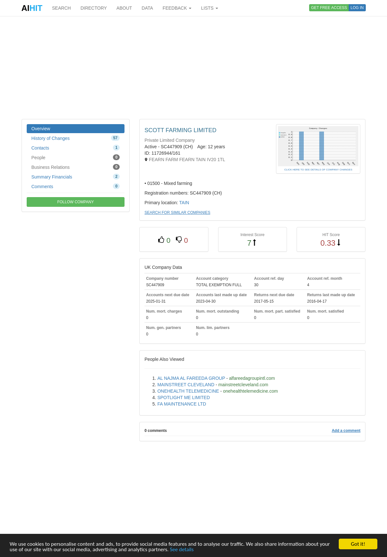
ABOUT (124, 8)
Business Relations (76, 167)
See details (182, 549)
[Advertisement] (194, 68)
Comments (76, 186)
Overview (41, 128)
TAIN (184, 202)
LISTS (209, 8)
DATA (147, 8)
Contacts (76, 148)
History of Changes (76, 138)
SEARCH (61, 8)
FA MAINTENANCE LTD (181, 403)
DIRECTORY (93, 8)
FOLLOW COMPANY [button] (75, 202)
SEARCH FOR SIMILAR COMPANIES (177, 212)
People (76, 157)
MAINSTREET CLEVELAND (185, 384)
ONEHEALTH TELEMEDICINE (188, 391)
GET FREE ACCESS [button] (329, 7)
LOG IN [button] (357, 7)
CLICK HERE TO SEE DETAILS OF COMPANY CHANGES (318, 169)
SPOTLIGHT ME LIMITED (183, 397)
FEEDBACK (177, 8)
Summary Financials (76, 176)
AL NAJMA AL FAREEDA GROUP (191, 378)
